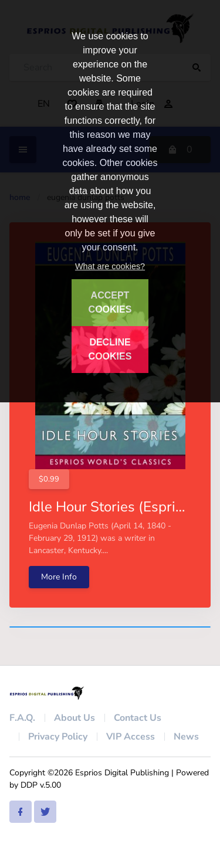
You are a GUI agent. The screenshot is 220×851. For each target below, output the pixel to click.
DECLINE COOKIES (110, 349)
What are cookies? (110, 266)
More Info (59, 576)
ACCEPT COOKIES (110, 302)
